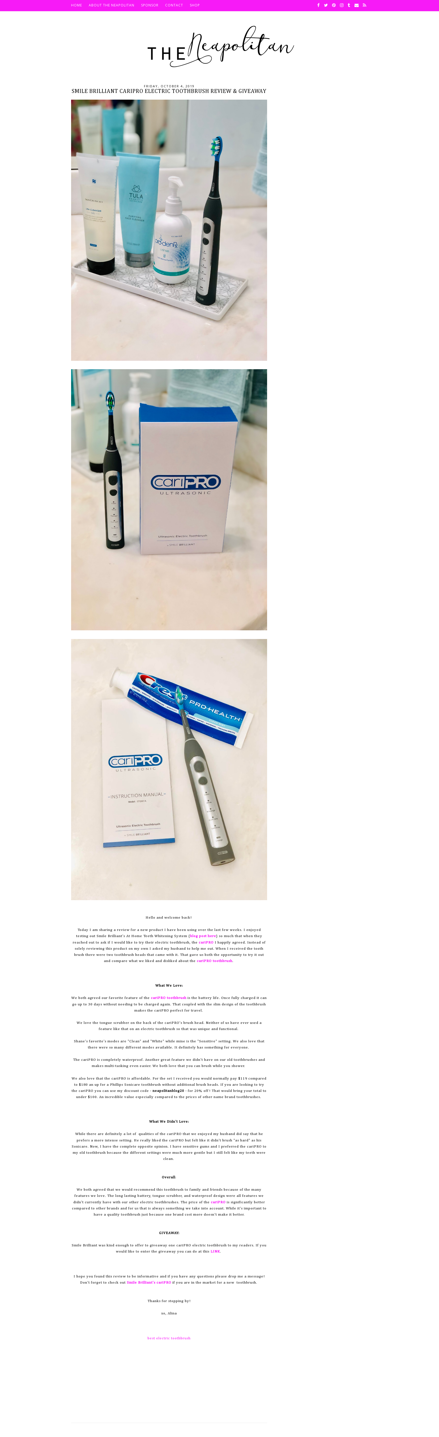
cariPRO (206, 942)
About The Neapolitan (111, 5)
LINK (215, 1251)
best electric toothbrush (169, 1338)
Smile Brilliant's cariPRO (149, 1282)
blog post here (203, 936)
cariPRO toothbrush (214, 961)
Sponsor (149, 5)
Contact (174, 5)
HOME (76, 5)
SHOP (195, 5)
